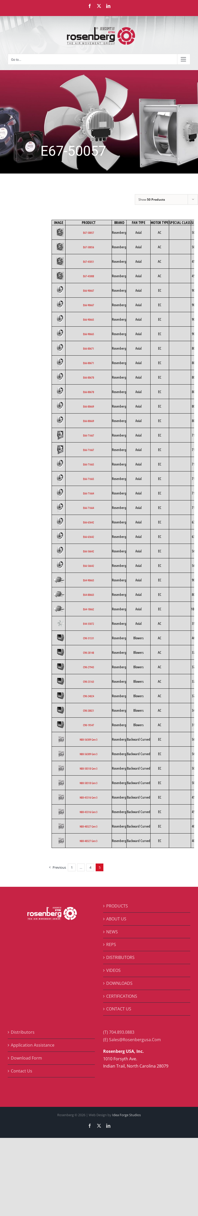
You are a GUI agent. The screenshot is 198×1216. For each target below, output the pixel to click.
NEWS (112, 932)
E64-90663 (88, 580)
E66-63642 (88, 522)
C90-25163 (88, 681)
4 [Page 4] (90, 867)
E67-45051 (88, 261)
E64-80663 (88, 594)
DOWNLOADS (119, 983)
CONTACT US (118, 1009)
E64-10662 (88, 609)
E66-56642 (88, 551)
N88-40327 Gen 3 (88, 826)
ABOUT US (116, 919)
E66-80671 (88, 348)
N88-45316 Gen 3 (88, 797)
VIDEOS (113, 970)
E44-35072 (88, 623)
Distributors (23, 1032)
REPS (111, 944)
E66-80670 (88, 377)
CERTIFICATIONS (121, 996)
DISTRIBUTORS (120, 957)
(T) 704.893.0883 (118, 1032)
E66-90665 (88, 319)
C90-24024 (88, 696)
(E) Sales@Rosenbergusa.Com (132, 1039)
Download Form (26, 1058)
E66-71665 (88, 464)
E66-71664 (88, 493)
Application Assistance (32, 1045)
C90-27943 (88, 667)
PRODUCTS (117, 906)
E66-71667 (88, 435)
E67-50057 (88, 232)
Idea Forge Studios (126, 1115)
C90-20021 (88, 710)
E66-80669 (88, 406)
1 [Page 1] (72, 867)
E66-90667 (88, 290)
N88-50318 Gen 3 (88, 768)
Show (151, 199)
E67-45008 (88, 276)
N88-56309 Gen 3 (88, 739)
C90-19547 (88, 725)
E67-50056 (88, 247)
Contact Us (21, 1071)
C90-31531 (88, 638)
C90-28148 (88, 652)
